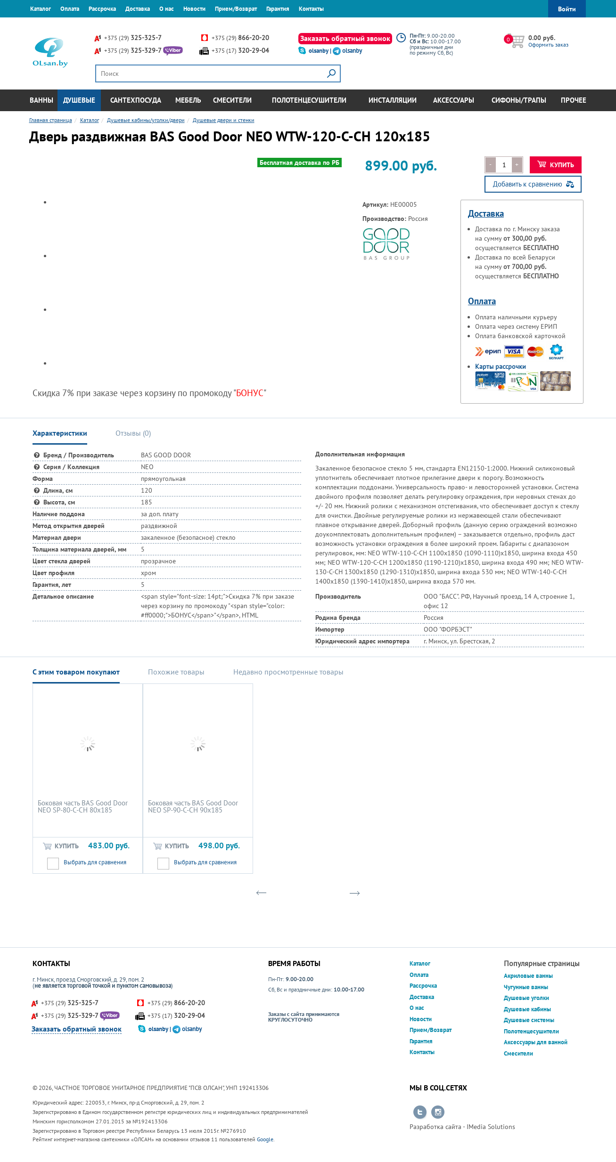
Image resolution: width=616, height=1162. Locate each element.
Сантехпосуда (135, 100)
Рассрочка (102, 9)
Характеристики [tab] (60, 433)
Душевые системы (529, 1020)
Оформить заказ (548, 44)
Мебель (188, 100)
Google (265, 1139)
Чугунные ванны (526, 987)
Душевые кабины (527, 1009)
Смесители (232, 100)
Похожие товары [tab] (176, 671)
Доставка (137, 9)
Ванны (41, 100)
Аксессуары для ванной (535, 1042)
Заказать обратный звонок (345, 38)
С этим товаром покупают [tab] (76, 671)
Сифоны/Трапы (519, 100)
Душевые (79, 100)
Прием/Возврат (236, 9)
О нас (166, 9)
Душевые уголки (526, 998)
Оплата (69, 9)
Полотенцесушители (309, 100)
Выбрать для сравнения (95, 862)
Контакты (311, 9)
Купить (556, 165)
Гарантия (277, 9)
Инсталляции (393, 100)
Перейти (420, 1112)
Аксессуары (453, 100)
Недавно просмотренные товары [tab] (288, 671)
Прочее (573, 100)
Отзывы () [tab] (133, 433)
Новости (194, 9)
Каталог (40, 9)
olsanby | (321, 51)
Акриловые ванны (528, 976)
